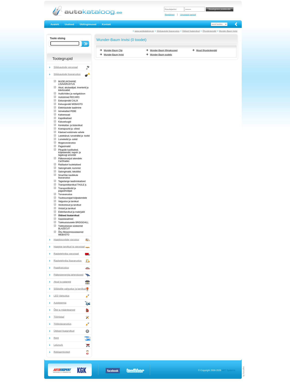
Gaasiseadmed (65, 219)
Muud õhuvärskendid (206, 50)
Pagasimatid (64, 146)
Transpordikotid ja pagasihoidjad (67, 189)
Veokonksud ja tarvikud (69, 205)
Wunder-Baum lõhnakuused (164, 50)
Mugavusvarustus (67, 143)
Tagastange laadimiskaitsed (71, 181)
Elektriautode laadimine (69, 107)
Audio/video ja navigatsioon (71, 93)
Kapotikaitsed (65, 118)
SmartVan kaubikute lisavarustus (68, 176)
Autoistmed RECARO (69, 97)
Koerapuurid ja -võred (69, 129)
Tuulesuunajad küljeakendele (72, 198)
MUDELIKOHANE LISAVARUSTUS (67, 82)
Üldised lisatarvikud (191, 31)
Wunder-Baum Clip (113, 50)
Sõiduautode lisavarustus (168, 31)
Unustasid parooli (188, 14)
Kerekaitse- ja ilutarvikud (70, 125)
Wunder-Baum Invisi (228, 31)
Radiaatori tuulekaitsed (69, 164)
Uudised (69, 24)
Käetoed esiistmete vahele (71, 132)
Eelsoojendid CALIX (68, 100)
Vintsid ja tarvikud (67, 208)
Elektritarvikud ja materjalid (71, 212)
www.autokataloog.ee (144, 31)
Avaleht (54, 24)
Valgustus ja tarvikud (68, 201)
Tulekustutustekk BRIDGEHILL (73, 222)
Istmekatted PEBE (67, 111)
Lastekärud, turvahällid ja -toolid (74, 136)
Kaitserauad (64, 114)
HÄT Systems (228, 370)
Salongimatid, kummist (69, 168)
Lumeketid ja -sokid (67, 139)
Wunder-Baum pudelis (161, 54)
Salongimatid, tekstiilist (69, 171)
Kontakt (106, 24)
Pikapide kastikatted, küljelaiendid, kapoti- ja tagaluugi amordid (69, 152)
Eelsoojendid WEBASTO (70, 104)
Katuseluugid (64, 121)
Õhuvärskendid (209, 31)
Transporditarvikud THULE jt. (72, 184)
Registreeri (170, 14)
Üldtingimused (88, 24)
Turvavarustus (65, 194)
